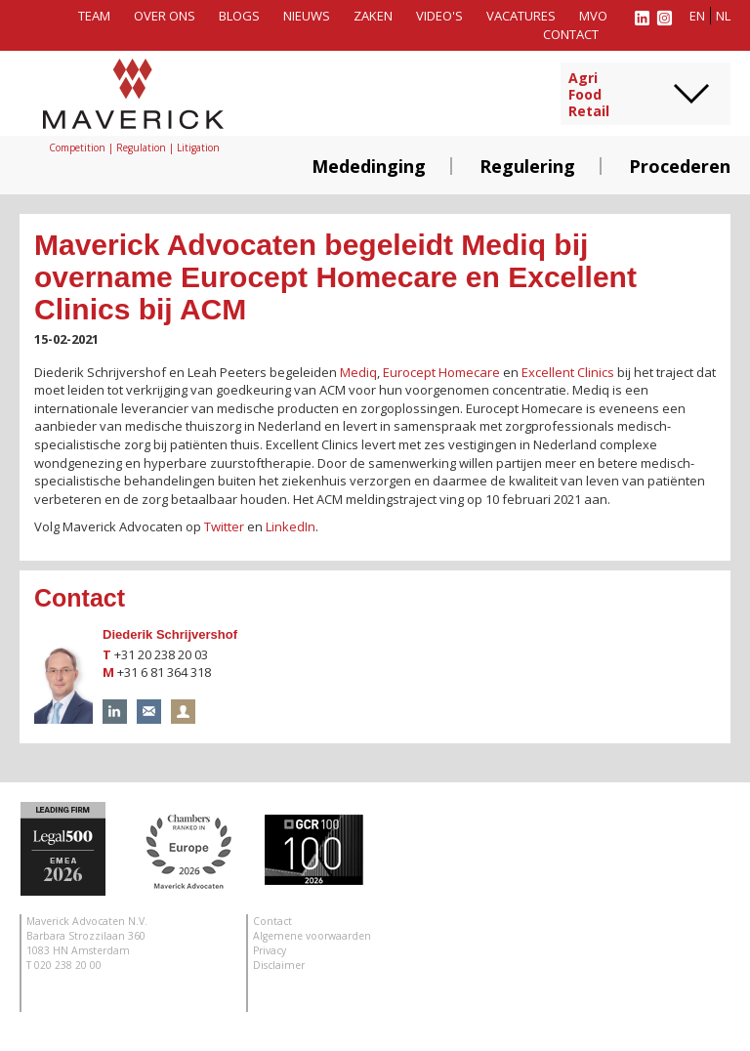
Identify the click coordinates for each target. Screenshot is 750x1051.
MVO (593, 15)
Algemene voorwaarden (312, 936)
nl (723, 15)
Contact (571, 34)
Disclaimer (279, 965)
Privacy (269, 950)
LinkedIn (290, 526)
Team (94, 15)
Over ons (164, 15)
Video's (439, 15)
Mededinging (369, 166)
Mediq (358, 372)
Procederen (679, 166)
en (697, 15)
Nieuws (306, 15)
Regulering (527, 166)
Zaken (373, 15)
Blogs (239, 15)
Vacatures (521, 15)
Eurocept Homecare (441, 372)
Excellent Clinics (567, 372)
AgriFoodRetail (588, 94)
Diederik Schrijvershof (170, 634)
